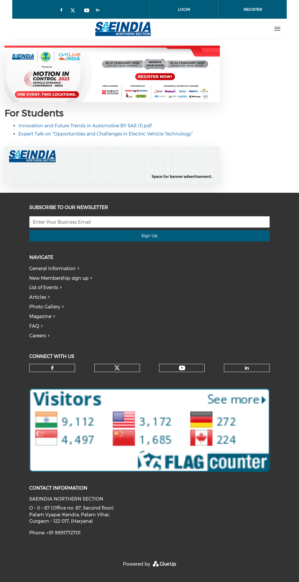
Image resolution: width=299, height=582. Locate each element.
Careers (37, 335)
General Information (52, 268)
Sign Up (149, 235)
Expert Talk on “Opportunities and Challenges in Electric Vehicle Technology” (105, 134)
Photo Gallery (44, 307)
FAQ (34, 326)
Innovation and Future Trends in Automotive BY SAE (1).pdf (85, 125)
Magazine (40, 316)
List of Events (43, 287)
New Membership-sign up (58, 278)
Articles (37, 297)
